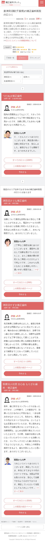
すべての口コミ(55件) (22, 501)
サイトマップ (33, 536)
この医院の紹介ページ (22, 166)
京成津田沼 (9, 81)
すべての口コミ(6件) (22, 361)
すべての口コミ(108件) (22, 160)
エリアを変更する (12, 67)
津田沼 (8, 77)
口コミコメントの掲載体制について (21, 40)
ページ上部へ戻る (23, 527)
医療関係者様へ (13, 536)
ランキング (36, 58)
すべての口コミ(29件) (22, 282)
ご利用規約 (29, 533)
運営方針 (36, 533)
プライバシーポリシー (17, 533)
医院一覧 (11, 58)
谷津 (27, 77)
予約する (22, 172)
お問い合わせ (23, 536)
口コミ (23, 58)
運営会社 (6, 533)
